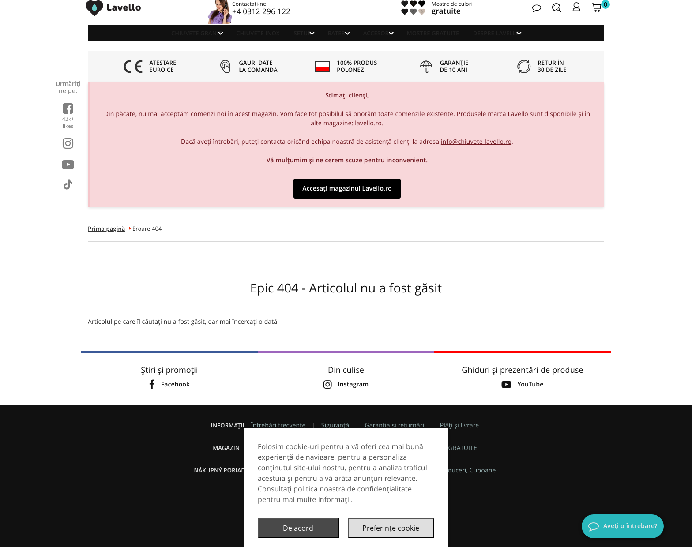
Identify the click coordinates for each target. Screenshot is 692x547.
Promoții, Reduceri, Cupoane (454, 470)
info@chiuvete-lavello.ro (476, 142)
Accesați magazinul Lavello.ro (346, 188)
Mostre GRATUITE (458, 41)
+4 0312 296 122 (262, 20)
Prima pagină (106, 228)
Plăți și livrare (459, 425)
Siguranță (335, 425)
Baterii (335, 41)
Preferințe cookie (390, 528)
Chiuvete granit (157, 41)
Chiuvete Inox (232, 41)
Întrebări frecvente (278, 425)
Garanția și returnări (395, 425)
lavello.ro (368, 123)
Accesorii (388, 41)
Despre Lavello (529, 41)
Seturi (286, 41)
